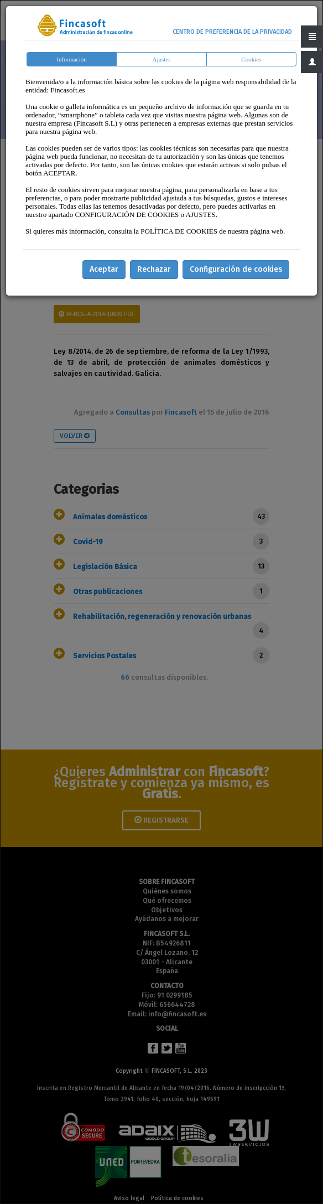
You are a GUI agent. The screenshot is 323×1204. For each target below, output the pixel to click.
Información (71, 59)
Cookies (251, 59)
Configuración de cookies (236, 269)
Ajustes (161, 59)
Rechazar (154, 269)
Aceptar (104, 269)
